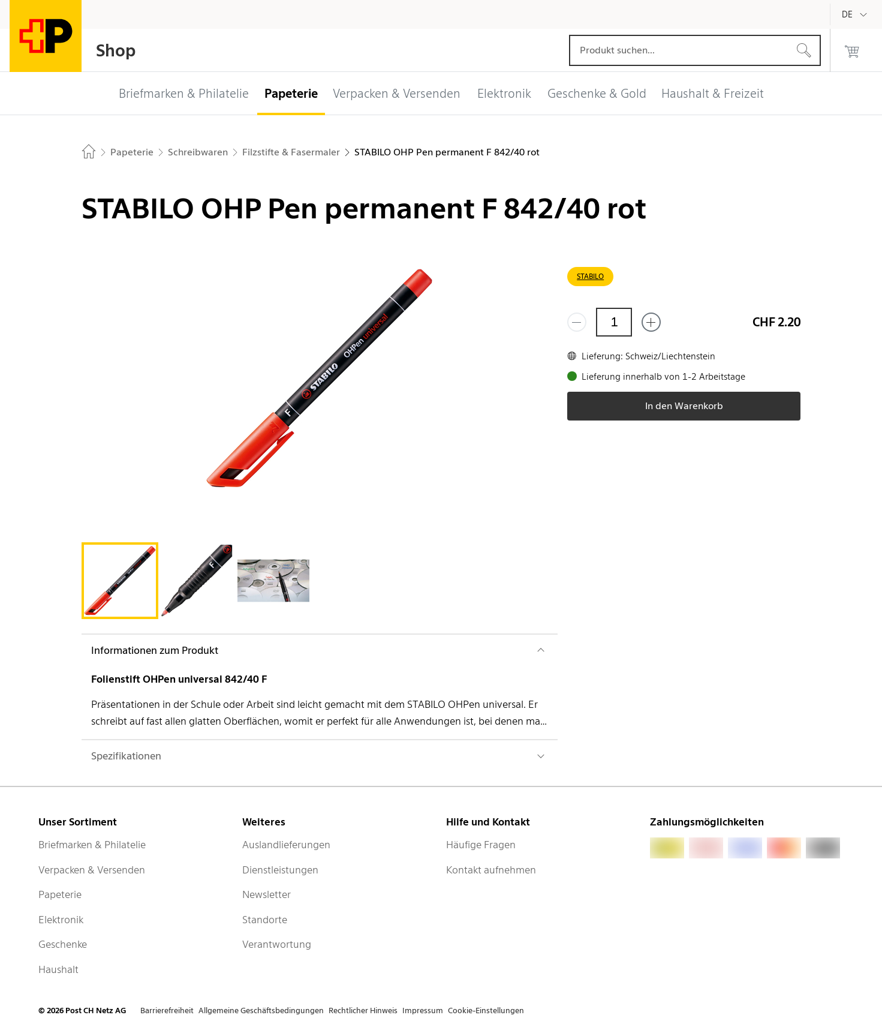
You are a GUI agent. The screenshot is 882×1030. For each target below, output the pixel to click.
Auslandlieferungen (286, 845)
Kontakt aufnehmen (491, 870)
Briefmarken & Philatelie (92, 845)
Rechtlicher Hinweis (363, 1010)
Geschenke (62, 944)
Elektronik (60, 920)
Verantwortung (276, 944)
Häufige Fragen (481, 845)
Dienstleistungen (280, 870)
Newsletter (266, 894)
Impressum (422, 1010)
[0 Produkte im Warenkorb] (852, 50)
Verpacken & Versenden (91, 870)
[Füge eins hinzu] (651, 322)
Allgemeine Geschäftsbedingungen (261, 1010)
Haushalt (58, 969)
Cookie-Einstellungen (486, 1010)
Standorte (264, 920)
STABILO (590, 276)
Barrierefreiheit (167, 1010)
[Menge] (614, 322)
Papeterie (60, 894)
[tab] (120, 580)
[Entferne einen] (576, 322)
